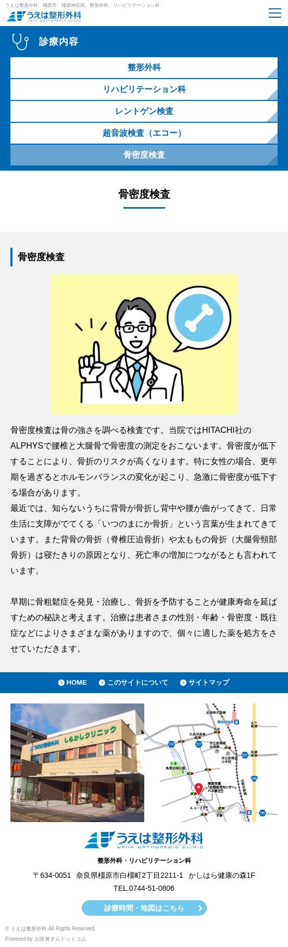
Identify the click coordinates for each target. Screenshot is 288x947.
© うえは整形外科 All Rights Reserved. (50, 928)
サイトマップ (209, 682)
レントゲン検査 (144, 111)
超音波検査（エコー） (144, 133)
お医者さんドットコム (60, 939)
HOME (77, 682)
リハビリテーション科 (144, 89)
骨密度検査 (144, 154)
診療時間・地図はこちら (144, 908)
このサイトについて (137, 682)
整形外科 (144, 67)
